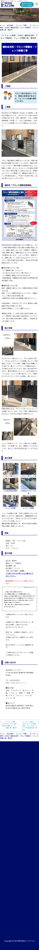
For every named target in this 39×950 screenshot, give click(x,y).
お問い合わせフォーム (19, 683)
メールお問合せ (27, 6)
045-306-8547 (27, 4)
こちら (14, 308)
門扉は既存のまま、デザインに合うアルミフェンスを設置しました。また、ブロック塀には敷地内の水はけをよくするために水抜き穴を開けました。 (19, 411)
